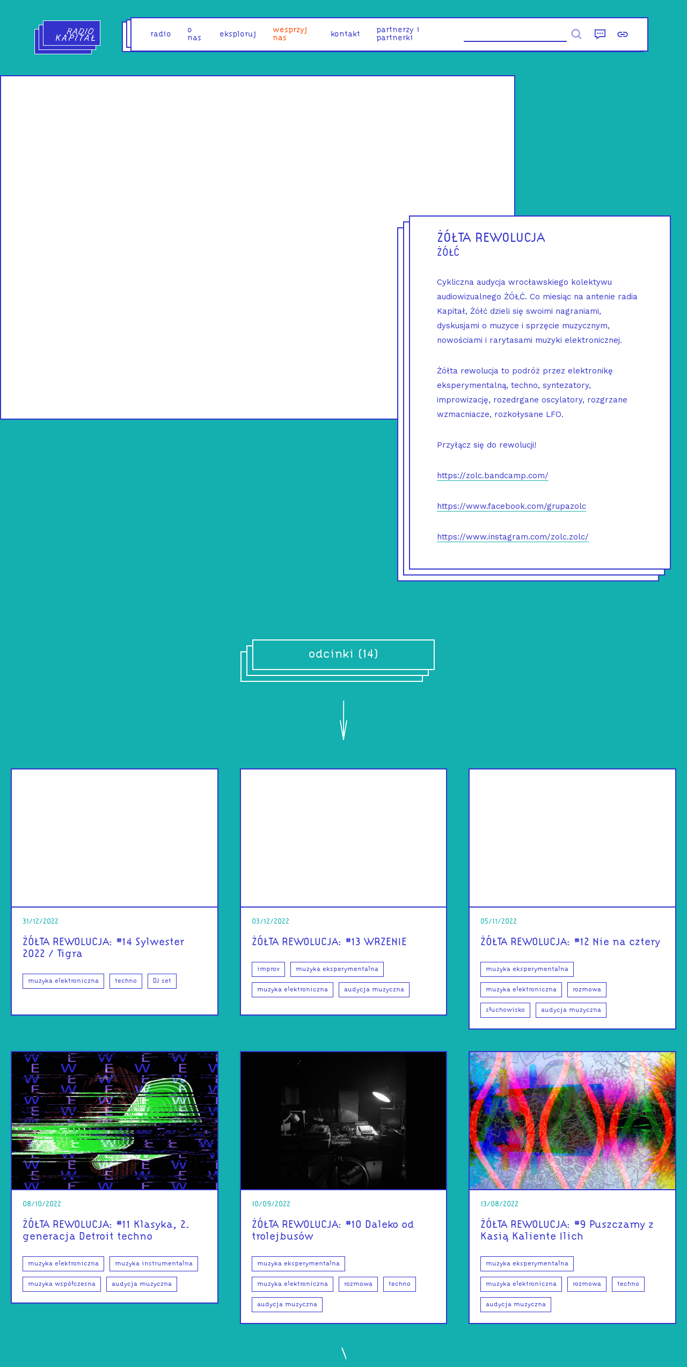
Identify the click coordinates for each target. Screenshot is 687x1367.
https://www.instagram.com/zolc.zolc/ (513, 537)
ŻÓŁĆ (448, 253)
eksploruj (238, 34)
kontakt (345, 34)
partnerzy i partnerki (398, 34)
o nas (194, 34)
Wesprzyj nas (290, 34)
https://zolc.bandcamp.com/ (493, 475)
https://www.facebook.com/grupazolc (511, 506)
